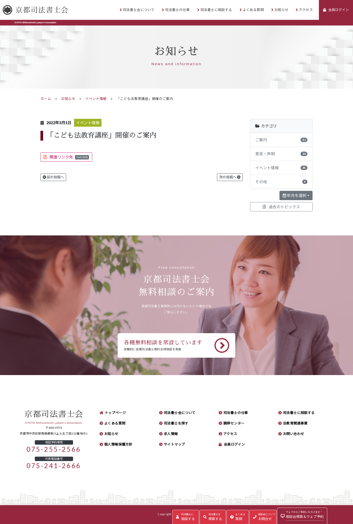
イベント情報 (96, 98)
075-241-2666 (53, 466)
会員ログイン (234, 444)
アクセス (306, 10)
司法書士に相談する (216, 10)
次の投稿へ (229, 177)
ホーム (45, 98)
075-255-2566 (53, 449)
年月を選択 (294, 195)
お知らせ (281, 10)
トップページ (115, 412)
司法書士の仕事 (177, 10)
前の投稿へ (53, 177)
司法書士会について (139, 10)
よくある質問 (253, 10)
